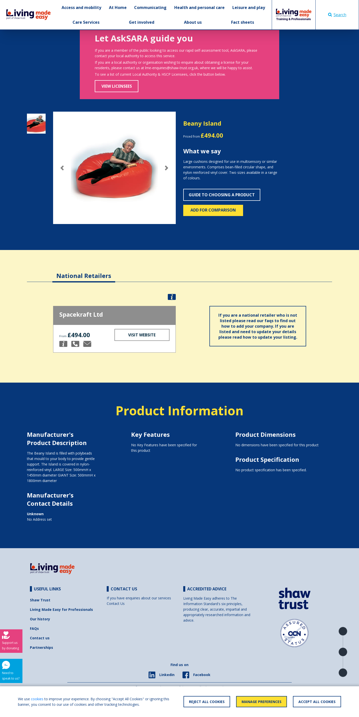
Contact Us (116, 603)
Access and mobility (81, 7)
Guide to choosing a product (222, 195)
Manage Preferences (261, 701)
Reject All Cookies (207, 701)
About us (193, 22)
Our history (40, 619)
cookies (37, 699)
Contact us (40, 638)
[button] (62, 168)
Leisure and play (248, 7)
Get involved (141, 22)
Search (337, 14)
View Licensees (116, 86)
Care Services (86, 22)
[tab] (83, 272)
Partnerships (41, 647)
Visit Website (142, 335)
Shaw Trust (40, 600)
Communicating (150, 7)
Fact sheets (242, 22)
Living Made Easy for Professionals (61, 609)
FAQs (34, 628)
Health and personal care (199, 7)
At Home (118, 7)
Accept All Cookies (317, 701)
